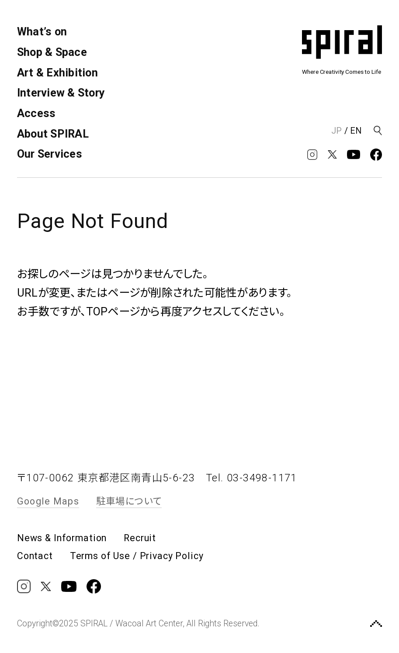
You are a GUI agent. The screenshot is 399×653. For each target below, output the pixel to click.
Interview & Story (61, 92)
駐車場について (129, 501)
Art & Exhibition (57, 72)
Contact (35, 555)
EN (355, 131)
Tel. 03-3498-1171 (251, 478)
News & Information (62, 537)
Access (36, 113)
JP (336, 131)
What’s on (42, 31)
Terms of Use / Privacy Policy (137, 555)
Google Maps (48, 501)
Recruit (140, 537)
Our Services (49, 154)
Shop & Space (52, 52)
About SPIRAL (53, 134)
